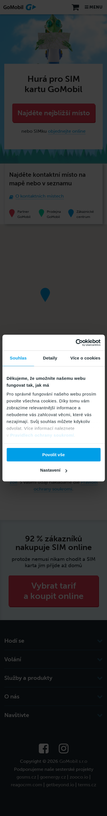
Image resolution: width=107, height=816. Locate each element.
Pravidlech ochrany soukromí (42, 435)
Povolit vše (53, 454)
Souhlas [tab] (18, 358)
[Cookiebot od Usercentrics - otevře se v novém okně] (76, 342)
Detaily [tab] (50, 358)
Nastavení (53, 470)
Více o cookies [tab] (85, 358)
